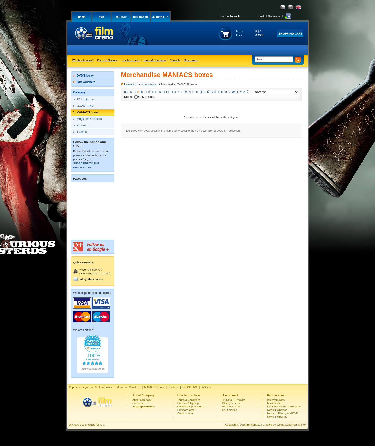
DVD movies (229, 409)
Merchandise (149, 84)
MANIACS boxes (154, 387)
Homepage (130, 84)
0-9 (126, 92)
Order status (191, 60)
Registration (274, 16)
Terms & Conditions (154, 60)
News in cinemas (277, 409)
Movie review (274, 403)
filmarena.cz (253, 424)
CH (168, 92)
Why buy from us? (83, 60)
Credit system (185, 413)
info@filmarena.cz (91, 279)
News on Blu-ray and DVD (282, 413)
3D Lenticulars (103, 387)
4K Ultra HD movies (234, 399)
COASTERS (189, 387)
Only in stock (144, 97)
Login (262, 16)
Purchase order (131, 60)
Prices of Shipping (107, 60)
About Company (141, 399)
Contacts (175, 60)
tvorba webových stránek (291, 424)
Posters (173, 387)
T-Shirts (206, 387)
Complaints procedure (190, 406)
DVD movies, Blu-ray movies (284, 406)
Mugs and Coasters (128, 387)
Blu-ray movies (231, 403)
